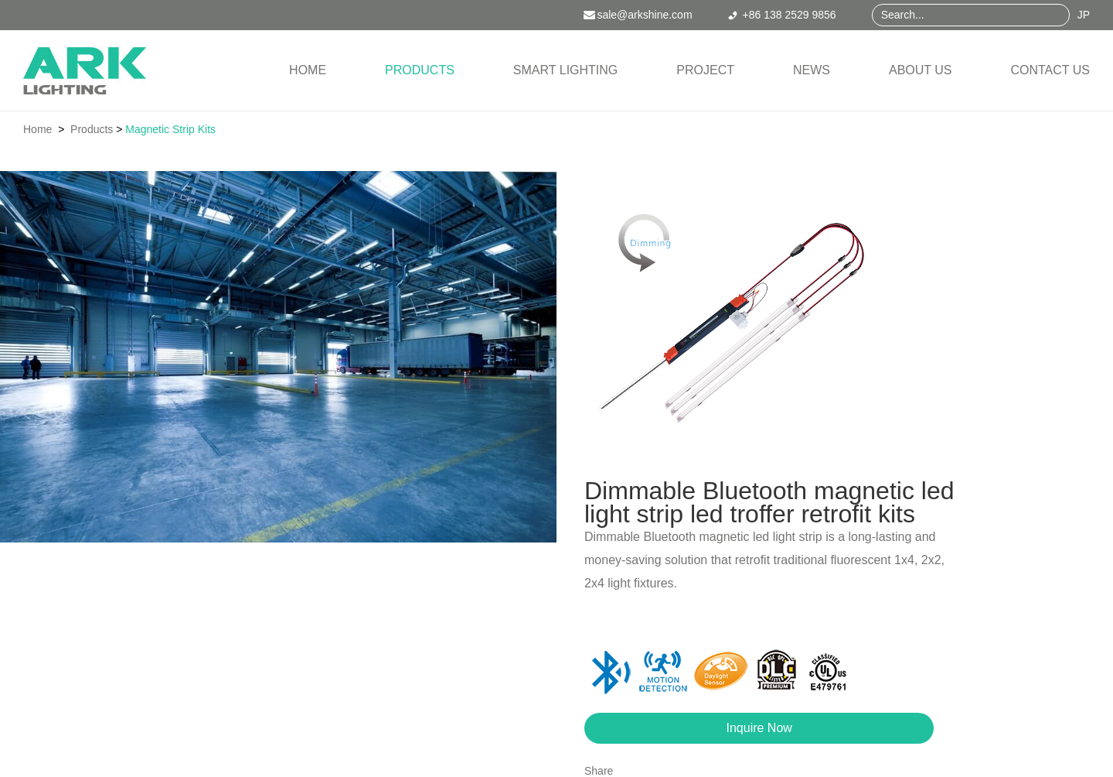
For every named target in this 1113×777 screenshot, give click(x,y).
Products (419, 70)
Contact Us (1050, 70)
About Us (920, 70)
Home (307, 70)
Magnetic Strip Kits (170, 129)
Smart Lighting (565, 70)
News (811, 70)
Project (705, 70)
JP (1083, 15)
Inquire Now (759, 727)
